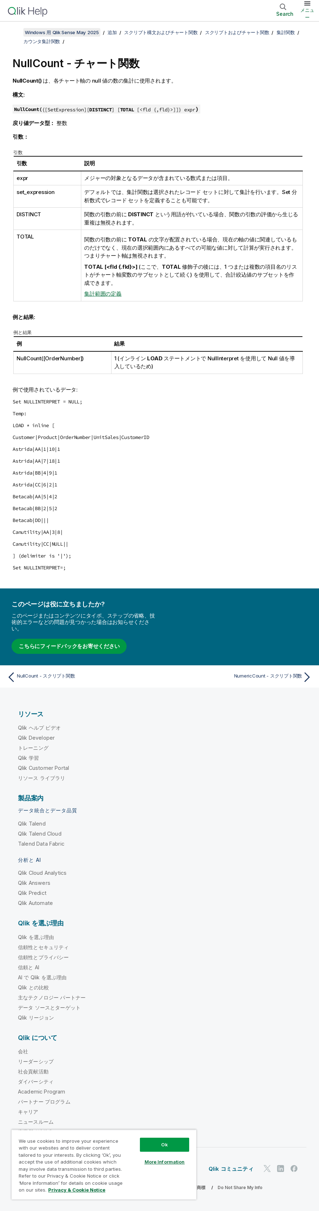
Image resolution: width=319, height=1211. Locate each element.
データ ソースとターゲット (49, 1007)
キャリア (28, 1112)
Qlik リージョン (36, 1017)
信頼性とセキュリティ (43, 947)
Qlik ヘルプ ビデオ (39, 728)
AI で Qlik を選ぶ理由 (42, 977)
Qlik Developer (36, 738)
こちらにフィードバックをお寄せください (69, 646)
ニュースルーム (36, 1122)
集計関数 (286, 32)
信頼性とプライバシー (43, 957)
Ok (164, 1144)
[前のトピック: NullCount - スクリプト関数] (80, 677)
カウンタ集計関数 (41, 41)
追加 (112, 32)
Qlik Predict (32, 893)
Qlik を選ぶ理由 (36, 937)
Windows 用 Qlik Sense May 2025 (62, 32)
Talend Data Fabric (41, 844)
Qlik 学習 (28, 758)
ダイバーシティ (36, 1081)
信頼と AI (28, 967)
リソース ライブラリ (41, 778)
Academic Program (41, 1091)
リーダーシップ (36, 1061)
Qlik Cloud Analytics (42, 873)
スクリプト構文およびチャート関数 (160, 32)
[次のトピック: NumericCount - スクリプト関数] (238, 677)
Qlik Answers (34, 883)
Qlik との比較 (33, 987)
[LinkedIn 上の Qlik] (280, 1168)
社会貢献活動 (33, 1071)
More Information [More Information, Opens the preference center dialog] (165, 1162)
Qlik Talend (32, 824)
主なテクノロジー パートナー (52, 997)
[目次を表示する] (14, 32)
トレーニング (33, 748)
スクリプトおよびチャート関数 (237, 32)
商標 (201, 1187)
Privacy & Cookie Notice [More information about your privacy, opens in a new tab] (76, 1190)
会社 (23, 1051)
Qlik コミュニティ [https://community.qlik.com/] (231, 1168)
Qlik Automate (35, 903)
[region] (104, 1164)
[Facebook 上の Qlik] (294, 1168)
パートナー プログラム (44, 1102)
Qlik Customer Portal (43, 768)
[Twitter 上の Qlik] (267, 1168)
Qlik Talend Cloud (39, 834)
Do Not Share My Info (240, 1187)
